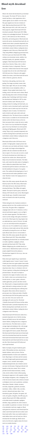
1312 (7, 428)
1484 (11, 433)
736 (15, 426)
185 (3, 429)
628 (18, 428)
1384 (14, 431)
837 (7, 429)
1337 (27, 429)
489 (21, 428)
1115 (23, 429)
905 (22, 426)
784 (14, 428)
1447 (15, 429)
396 (21, 431)
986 (18, 431)
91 (10, 431)
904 (3, 431)
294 (25, 428)
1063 (26, 431)
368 (3, 428)
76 (10, 428)
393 (19, 429)
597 (18, 426)
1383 (26, 426)
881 (3, 426)
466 (7, 433)
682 (7, 431)
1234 (7, 426)
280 (11, 426)
